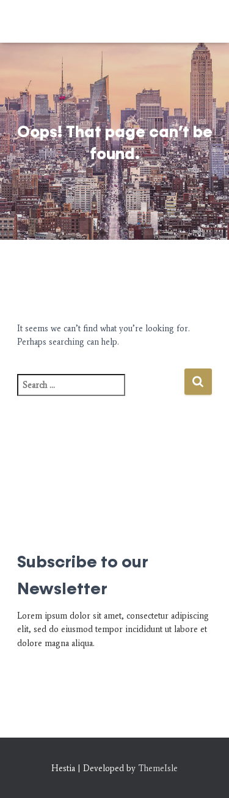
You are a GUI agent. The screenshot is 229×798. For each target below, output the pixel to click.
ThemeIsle (158, 768)
